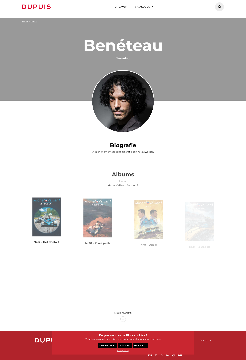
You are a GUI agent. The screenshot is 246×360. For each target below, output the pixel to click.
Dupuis (37, 6)
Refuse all (125, 345)
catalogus (142, 6)
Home (25, 21)
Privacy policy (123, 350)
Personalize (140, 345)
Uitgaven (121, 6)
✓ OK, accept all (107, 345)
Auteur (34, 21)
